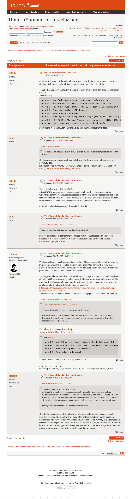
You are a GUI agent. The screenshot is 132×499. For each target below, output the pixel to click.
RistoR (13, 375)
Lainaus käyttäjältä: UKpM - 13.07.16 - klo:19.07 (57, 146)
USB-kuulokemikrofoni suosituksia (60, 72)
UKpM (12, 73)
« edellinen (109, 56)
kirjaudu (38, 26)
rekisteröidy (48, 26)
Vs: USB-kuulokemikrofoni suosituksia (63, 138)
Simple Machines (75, 470)
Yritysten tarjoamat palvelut (112, 31)
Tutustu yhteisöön (109, 28)
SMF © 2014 (63, 470)
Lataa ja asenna (94, 28)
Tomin (13, 254)
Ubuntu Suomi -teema (47, 475)
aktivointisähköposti (22, 29)
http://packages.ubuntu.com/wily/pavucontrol (60, 168)
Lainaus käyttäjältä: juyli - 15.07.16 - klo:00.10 (56, 299)
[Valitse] (49, 96)
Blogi (120, 28)
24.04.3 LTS (81, 28)
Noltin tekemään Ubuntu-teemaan (79, 475)
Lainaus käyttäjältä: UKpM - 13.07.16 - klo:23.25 (57, 225)
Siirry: (104, 453)
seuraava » (120, 56)
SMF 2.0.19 (53, 470)
